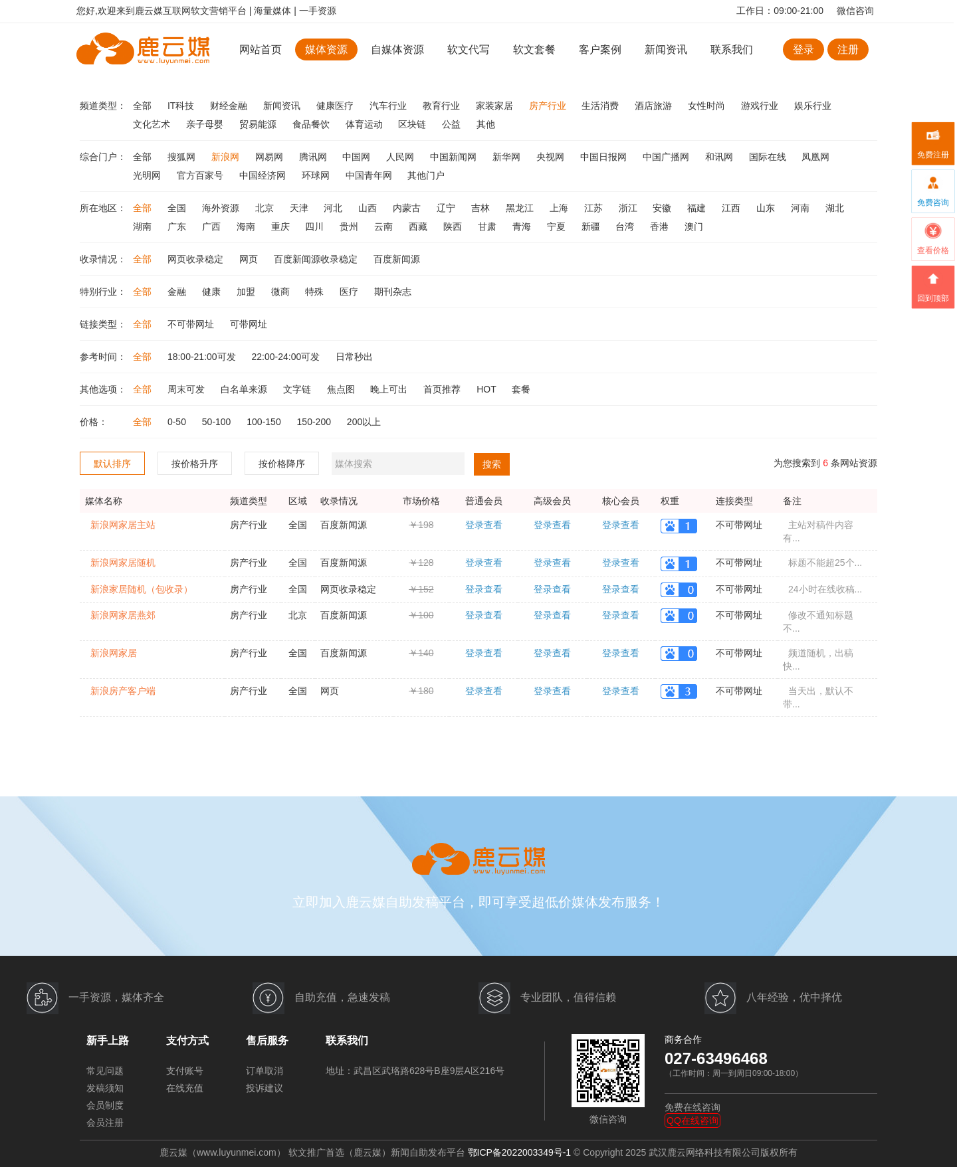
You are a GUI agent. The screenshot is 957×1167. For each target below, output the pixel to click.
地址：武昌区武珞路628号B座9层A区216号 (415, 1070)
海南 (247, 226)
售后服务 (267, 1040)
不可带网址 (192, 324)
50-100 (217, 421)
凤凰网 (815, 156)
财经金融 (230, 105)
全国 (178, 208)
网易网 (270, 156)
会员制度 (105, 1105)
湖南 (143, 226)
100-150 (265, 421)
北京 (265, 208)
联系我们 (731, 49)
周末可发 (187, 389)
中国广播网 (667, 156)
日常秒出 (354, 356)
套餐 (521, 389)
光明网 (148, 175)
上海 (560, 208)
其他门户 (426, 175)
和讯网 (720, 156)
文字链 (298, 389)
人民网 (401, 156)
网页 (250, 259)
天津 (300, 208)
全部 (143, 105)
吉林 (481, 208)
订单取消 (264, 1070)
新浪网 (226, 156)
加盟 (247, 291)
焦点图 (342, 389)
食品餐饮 (312, 124)
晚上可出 (390, 389)
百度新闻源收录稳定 (317, 259)
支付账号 (184, 1070)
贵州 (350, 226)
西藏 (419, 226)
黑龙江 (521, 208)
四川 (315, 226)
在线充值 (184, 1088)
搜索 (491, 464)
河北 (334, 208)
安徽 (663, 208)
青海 (523, 226)
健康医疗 (336, 105)
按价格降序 (282, 463)
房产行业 (549, 105)
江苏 (594, 208)
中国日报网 (604, 156)
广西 (212, 226)
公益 (452, 124)
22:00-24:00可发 (287, 356)
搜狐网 (182, 156)
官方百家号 (201, 175)
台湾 (626, 226)
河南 (801, 208)
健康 (212, 291)
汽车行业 (389, 105)
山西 (368, 208)
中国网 (357, 156)
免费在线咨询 (692, 1107)
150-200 (315, 421)
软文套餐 (534, 49)
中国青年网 (370, 175)
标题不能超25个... (825, 562)
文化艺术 (153, 124)
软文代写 (468, 49)
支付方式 (187, 1040)
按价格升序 (194, 463)
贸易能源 (259, 124)
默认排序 (112, 463)
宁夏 (557, 226)
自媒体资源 (397, 49)
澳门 (694, 226)
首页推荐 (443, 389)
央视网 (551, 156)
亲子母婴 (206, 124)
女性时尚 (708, 105)
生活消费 (601, 105)
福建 (697, 208)
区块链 (413, 124)
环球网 (317, 175)
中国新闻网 (454, 156)
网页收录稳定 (196, 259)
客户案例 (601, 49)
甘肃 (488, 226)
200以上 (364, 421)
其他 (486, 124)
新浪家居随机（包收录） (141, 589)
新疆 (592, 226)
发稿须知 (105, 1088)
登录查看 (483, 524)
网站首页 (260, 49)
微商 (281, 291)
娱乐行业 (812, 105)
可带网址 (248, 324)
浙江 (629, 208)
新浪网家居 (113, 653)
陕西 (454, 226)
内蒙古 (408, 208)
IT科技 (182, 105)
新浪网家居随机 (123, 562)
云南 (384, 226)
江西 (732, 208)
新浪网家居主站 (123, 524)
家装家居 (496, 105)
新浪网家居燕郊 (123, 615)
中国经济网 (263, 175)
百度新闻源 (396, 259)
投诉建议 (264, 1088)
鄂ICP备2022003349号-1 (520, 1152)
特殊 (315, 291)
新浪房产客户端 (123, 690)
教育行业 (443, 105)
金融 (178, 291)
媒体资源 (326, 49)
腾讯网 (314, 156)
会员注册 (105, 1122)
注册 (848, 49)
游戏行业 (761, 105)
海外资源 (222, 208)
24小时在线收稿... (825, 589)
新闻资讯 (666, 49)
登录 (803, 49)
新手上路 (107, 1040)
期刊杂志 (392, 291)
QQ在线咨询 (692, 1120)
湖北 (834, 208)
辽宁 (447, 208)
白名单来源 (245, 389)
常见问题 (105, 1070)
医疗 (350, 291)
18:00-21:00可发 (203, 356)
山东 (767, 208)
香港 (660, 226)
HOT (487, 389)
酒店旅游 (655, 105)
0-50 (178, 421)
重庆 (281, 226)
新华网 (507, 156)
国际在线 (769, 156)
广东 (178, 226)
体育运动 (365, 124)
